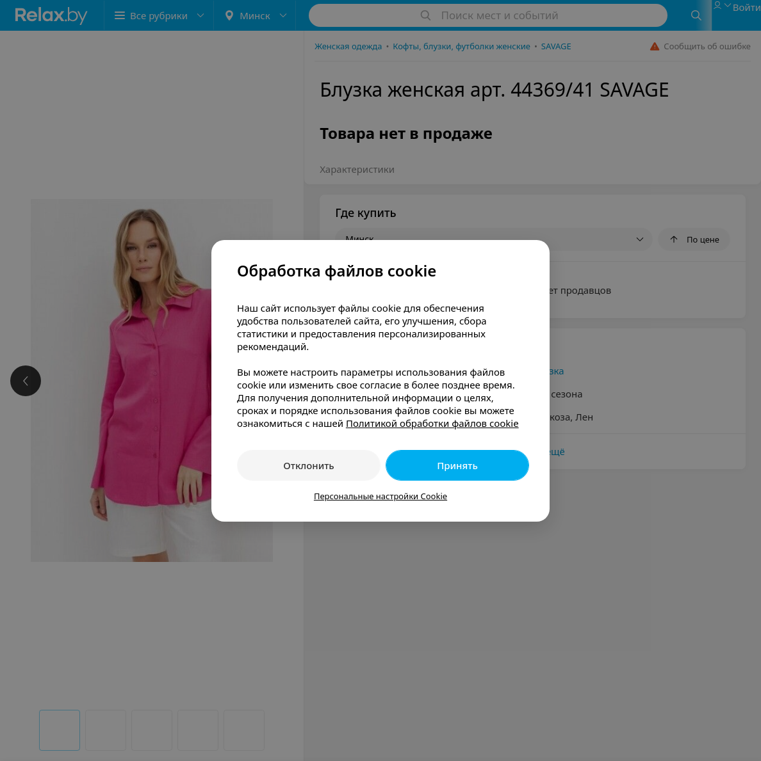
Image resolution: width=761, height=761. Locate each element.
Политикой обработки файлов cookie (432, 423)
